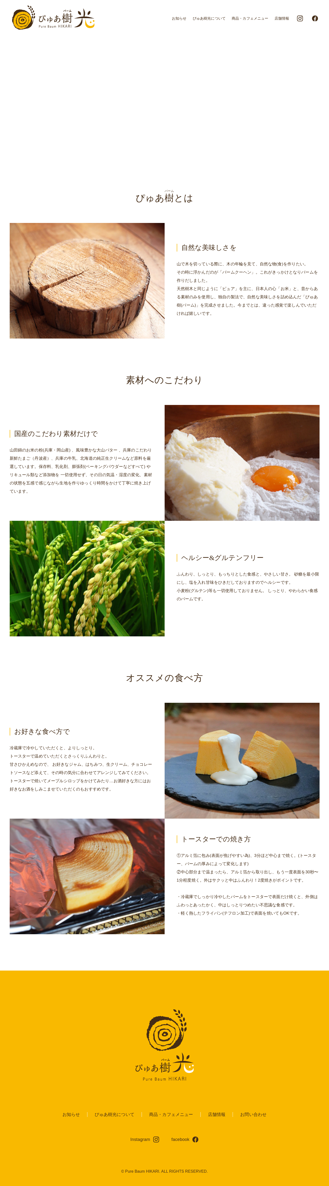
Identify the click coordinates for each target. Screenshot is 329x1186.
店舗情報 (282, 18)
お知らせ (179, 18)
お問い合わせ (253, 1114)
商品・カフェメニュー (250, 18)
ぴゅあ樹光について (209, 18)
